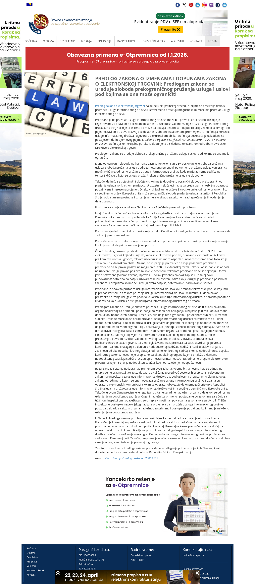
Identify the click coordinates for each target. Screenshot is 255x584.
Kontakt (31, 574)
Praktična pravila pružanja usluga (201, 578)
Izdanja (86, 41)
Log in (212, 41)
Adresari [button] (177, 41)
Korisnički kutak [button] (153, 41)
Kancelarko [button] (126, 41)
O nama (48, 41)
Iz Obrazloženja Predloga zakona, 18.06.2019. (131, 458)
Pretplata (32, 561)
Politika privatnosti (193, 569)
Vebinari (31, 566)
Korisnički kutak (35, 570)
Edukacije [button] (105, 41)
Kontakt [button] (196, 41)
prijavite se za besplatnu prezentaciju (149, 61)
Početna (31, 41)
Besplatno (67, 41)
